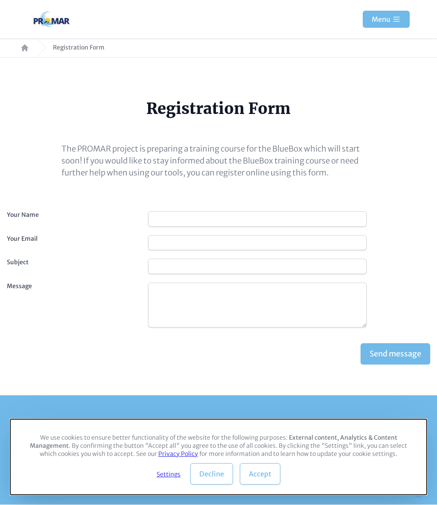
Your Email (22, 238)
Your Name (23, 215)
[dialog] (218, 457)
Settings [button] (169, 474)
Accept (260, 474)
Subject (18, 262)
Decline (211, 474)
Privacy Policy (178, 454)
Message (19, 286)
